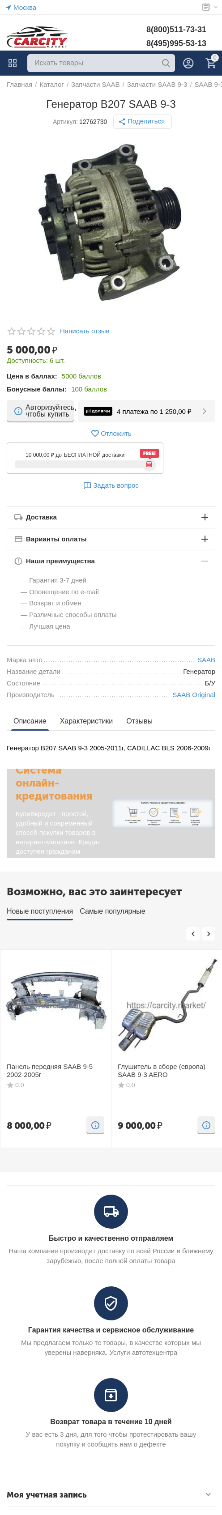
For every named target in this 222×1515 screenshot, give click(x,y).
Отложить (110, 433)
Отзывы (139, 721)
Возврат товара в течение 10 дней (110, 1422)
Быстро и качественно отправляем (111, 1238)
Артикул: (65, 121)
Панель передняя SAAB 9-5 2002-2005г (50, 1070)
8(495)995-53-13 (176, 43)
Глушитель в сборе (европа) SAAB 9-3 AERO (161, 1070)
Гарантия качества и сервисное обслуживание (111, 1330)
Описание (30, 721)
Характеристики (86, 721)
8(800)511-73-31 (176, 29)
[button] (142, 121)
